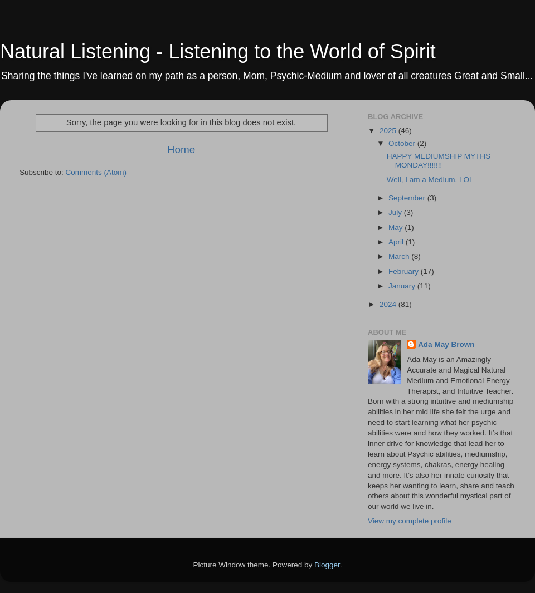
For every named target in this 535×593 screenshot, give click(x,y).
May (396, 227)
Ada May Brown (446, 344)
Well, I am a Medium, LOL (430, 179)
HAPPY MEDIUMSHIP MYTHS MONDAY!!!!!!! (438, 160)
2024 (389, 304)
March (399, 256)
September (407, 198)
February (404, 271)
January (402, 286)
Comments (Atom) (96, 172)
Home (181, 149)
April (397, 242)
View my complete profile (409, 521)
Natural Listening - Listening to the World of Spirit (218, 51)
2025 (389, 130)
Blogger (327, 565)
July (396, 212)
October (402, 143)
